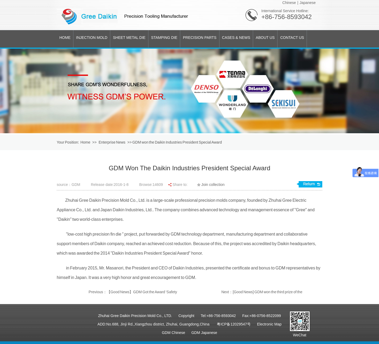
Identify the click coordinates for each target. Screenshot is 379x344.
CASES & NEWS (236, 37)
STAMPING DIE (164, 37)
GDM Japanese (204, 333)
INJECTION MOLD (91, 37)
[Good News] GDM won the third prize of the (267, 292)
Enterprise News (112, 142)
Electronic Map (269, 324)
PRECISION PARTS (199, 37)
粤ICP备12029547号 (234, 324)
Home (85, 142)
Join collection (212, 184)
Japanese (307, 3)
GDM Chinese (173, 333)
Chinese (289, 3)
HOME (64, 37)
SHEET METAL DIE (129, 37)
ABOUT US (265, 37)
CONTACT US (292, 37)
